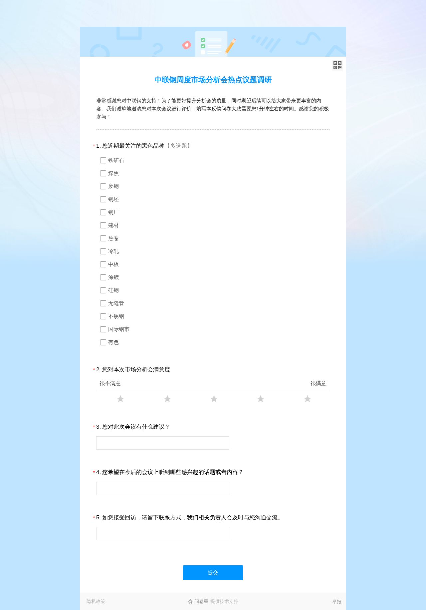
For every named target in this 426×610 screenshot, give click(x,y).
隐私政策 (96, 601)
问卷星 (201, 601)
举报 (336, 601)
